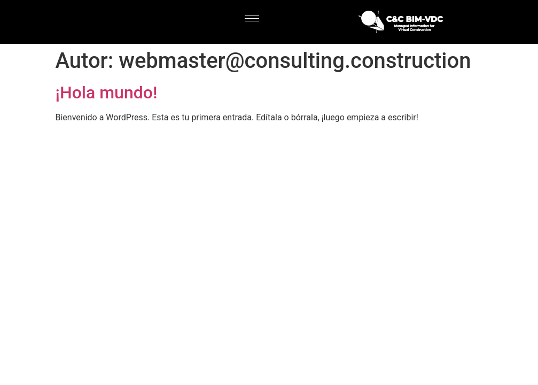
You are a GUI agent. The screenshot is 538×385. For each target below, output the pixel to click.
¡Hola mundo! (107, 92)
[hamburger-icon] (252, 18)
